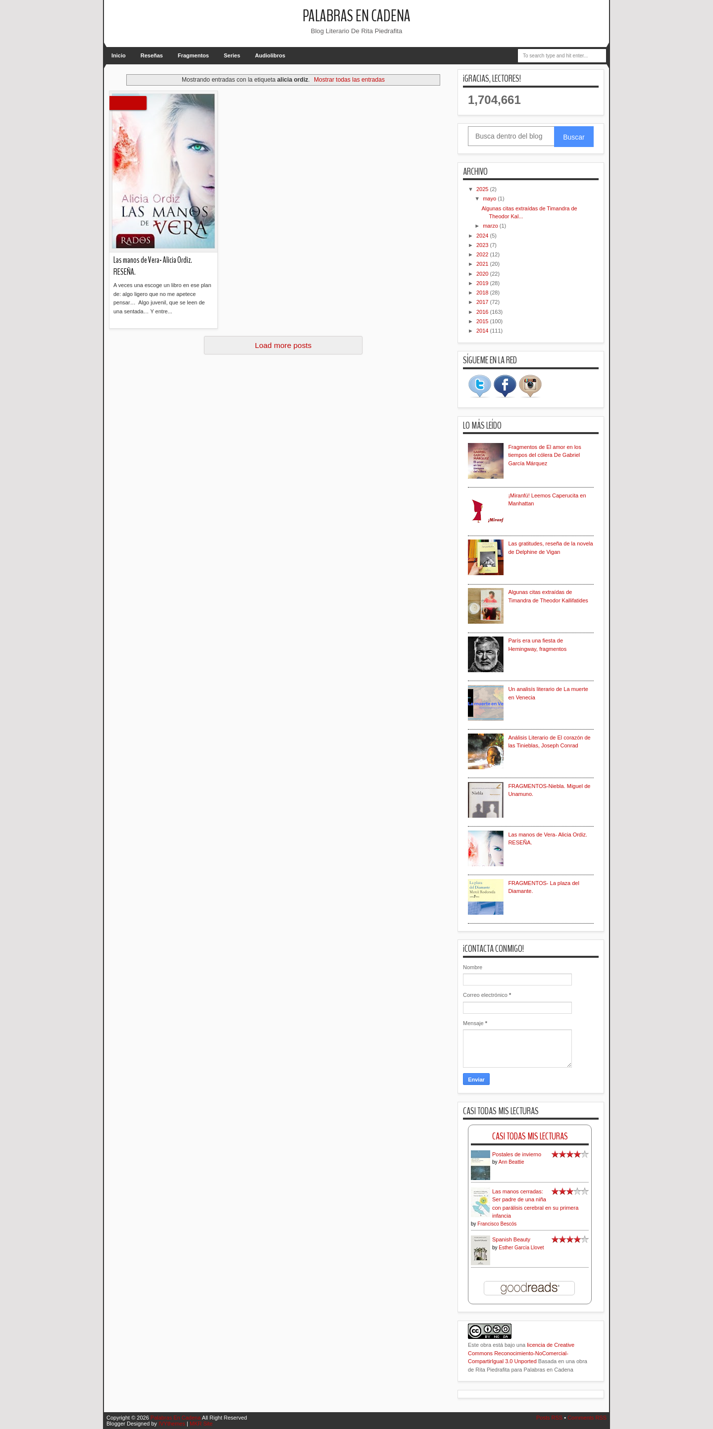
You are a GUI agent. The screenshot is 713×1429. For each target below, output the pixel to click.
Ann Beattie (511, 1162)
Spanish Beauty (511, 1239)
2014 (483, 331)
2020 (483, 274)
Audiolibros (270, 55)
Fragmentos (193, 55)
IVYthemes (171, 1424)
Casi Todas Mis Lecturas (530, 1136)
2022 (483, 254)
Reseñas (152, 55)
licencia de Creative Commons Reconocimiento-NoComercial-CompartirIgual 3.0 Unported (521, 1353)
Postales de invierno (516, 1154)
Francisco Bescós (496, 1224)
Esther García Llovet (521, 1247)
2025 (483, 189)
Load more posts (283, 345)
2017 (483, 302)
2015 (483, 321)
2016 (483, 312)
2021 (483, 264)
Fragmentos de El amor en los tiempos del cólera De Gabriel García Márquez (544, 455)
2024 (483, 236)
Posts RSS (549, 1418)
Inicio (118, 55)
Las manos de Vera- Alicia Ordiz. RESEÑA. (152, 266)
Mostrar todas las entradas (349, 79)
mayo (490, 198)
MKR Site (201, 1424)
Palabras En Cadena (356, 16)
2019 (483, 283)
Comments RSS (587, 1418)
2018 (483, 293)
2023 (483, 245)
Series (232, 55)
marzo (491, 226)
